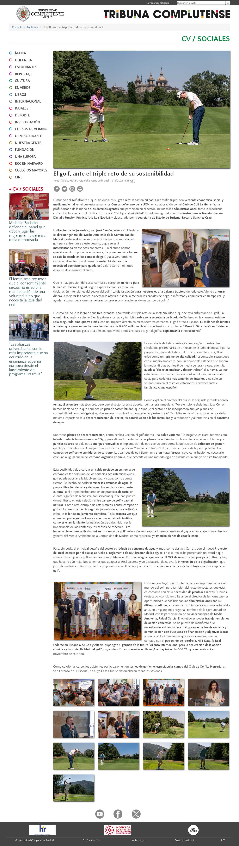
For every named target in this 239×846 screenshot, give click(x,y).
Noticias (32, 27)
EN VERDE (23, 88)
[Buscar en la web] (227, 3)
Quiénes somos (91, 840)
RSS (223, 840)
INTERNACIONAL (28, 102)
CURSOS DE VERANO (31, 129)
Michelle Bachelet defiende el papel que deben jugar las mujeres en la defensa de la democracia (27, 231)
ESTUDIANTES (26, 67)
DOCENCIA (23, 60)
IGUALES (21, 108)
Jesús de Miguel (100, 180)
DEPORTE (22, 115)
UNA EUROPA (25, 157)
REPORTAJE (23, 74)
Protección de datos (185, 840)
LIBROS (20, 95)
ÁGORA (20, 53)
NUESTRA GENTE (28, 143)
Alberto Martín (69, 180)
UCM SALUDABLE (28, 136)
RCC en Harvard (29, 164)
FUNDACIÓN (24, 150)
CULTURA (22, 81)
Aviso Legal (138, 840)
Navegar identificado (157, 2)
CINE (18, 177)
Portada (17, 27)
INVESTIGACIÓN (27, 122)
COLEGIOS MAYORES (31, 170)
